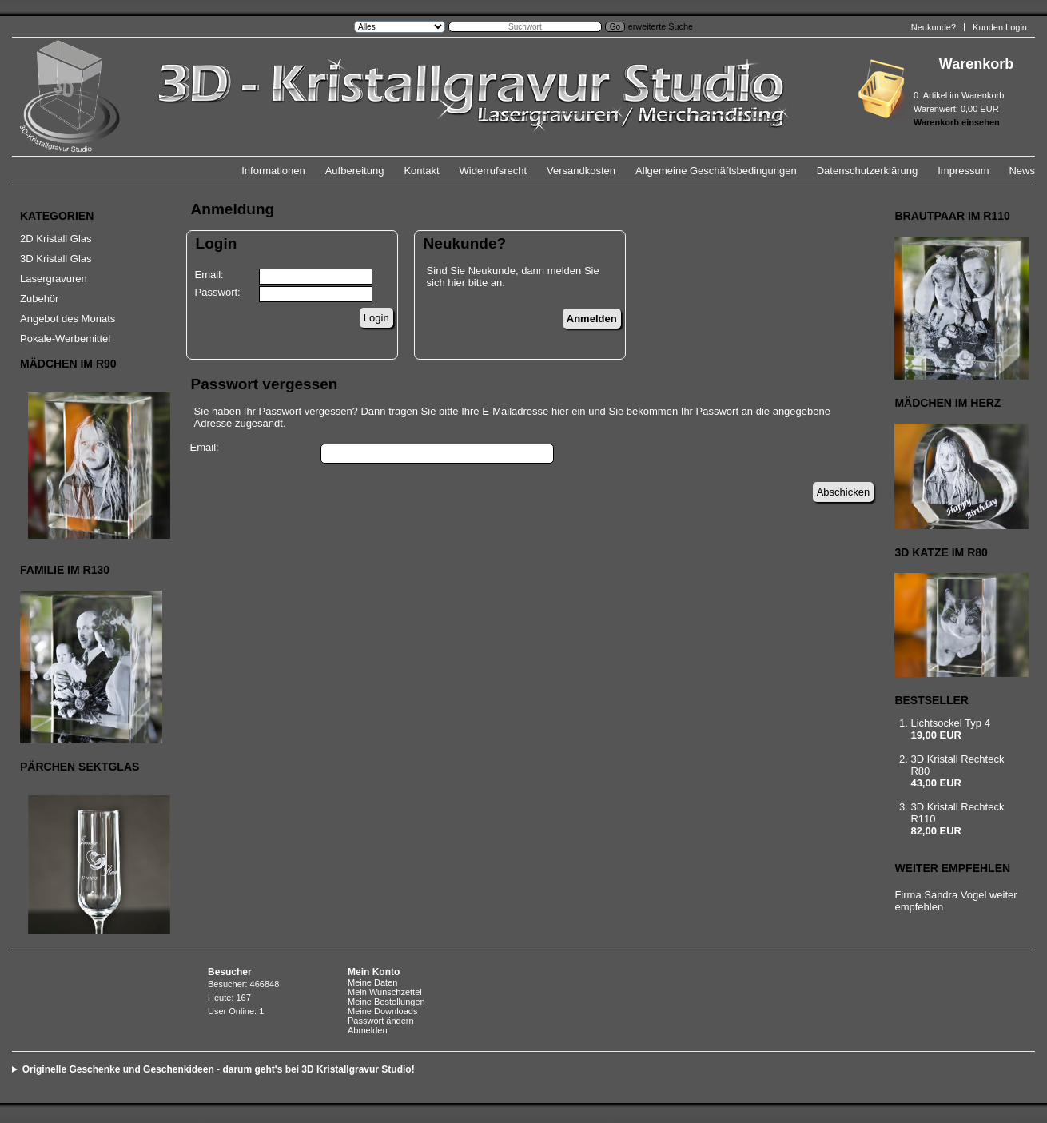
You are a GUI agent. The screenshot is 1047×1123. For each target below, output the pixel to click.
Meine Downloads (382, 1011)
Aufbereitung (354, 171)
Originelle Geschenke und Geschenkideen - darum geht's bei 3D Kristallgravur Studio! (218, 1069)
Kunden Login (1000, 27)
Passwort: (218, 292)
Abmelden (368, 1030)
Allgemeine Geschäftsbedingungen (716, 171)
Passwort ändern (381, 1020)
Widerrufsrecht (493, 171)
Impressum (963, 171)
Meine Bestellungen (386, 1001)
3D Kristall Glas (56, 259)
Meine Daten (372, 982)
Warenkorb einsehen (957, 122)
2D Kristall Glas (56, 239)
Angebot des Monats (67, 319)
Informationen (273, 171)
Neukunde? (933, 27)
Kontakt (421, 171)
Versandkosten (581, 171)
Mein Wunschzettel (385, 992)
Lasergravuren (53, 279)
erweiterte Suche (660, 26)
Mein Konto (374, 972)
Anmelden (592, 319)
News (1022, 171)
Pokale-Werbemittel (65, 338)
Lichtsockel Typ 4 (949, 723)
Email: (209, 275)
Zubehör (39, 299)
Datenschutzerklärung (867, 171)
